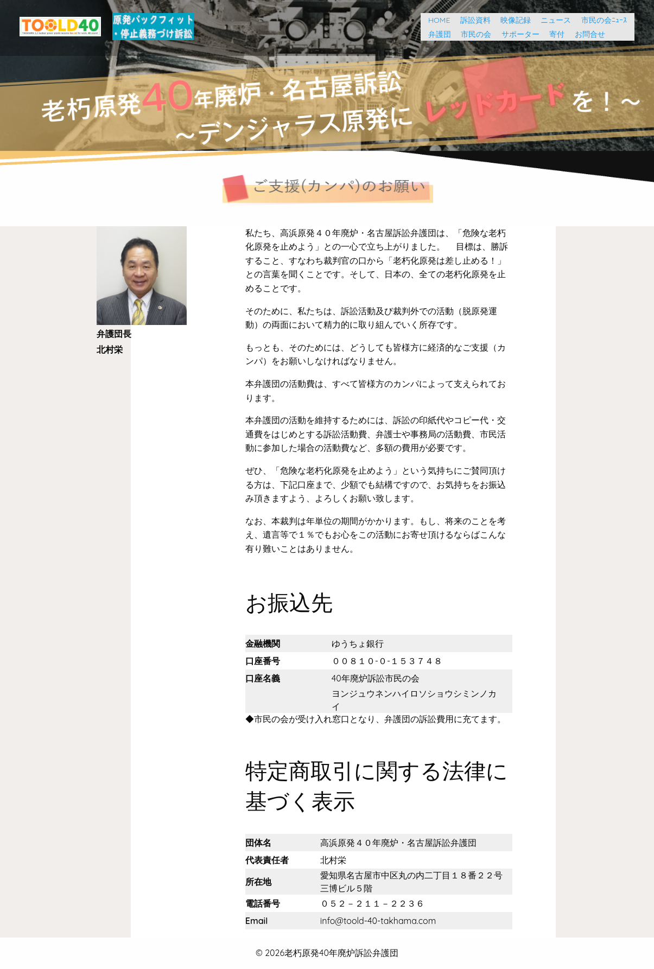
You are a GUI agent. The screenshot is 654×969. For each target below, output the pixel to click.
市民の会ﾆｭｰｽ (604, 20)
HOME (435, 20)
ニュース (552, 20)
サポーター (516, 34)
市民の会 (472, 34)
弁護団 (436, 34)
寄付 (553, 34)
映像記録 (512, 20)
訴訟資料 (472, 20)
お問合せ (586, 34)
